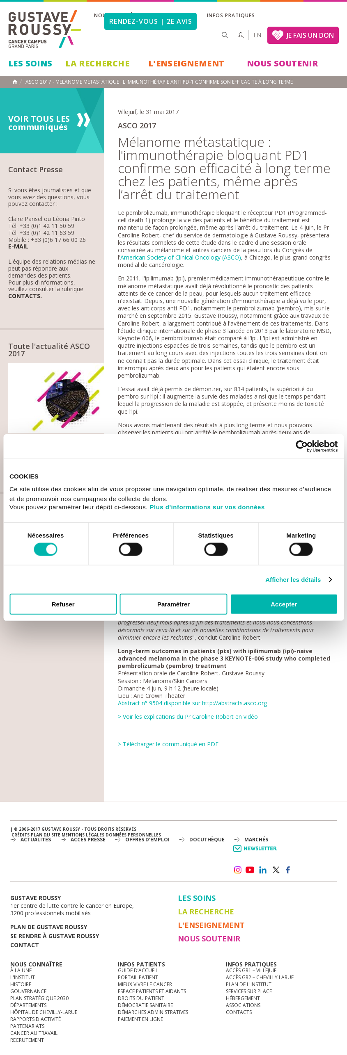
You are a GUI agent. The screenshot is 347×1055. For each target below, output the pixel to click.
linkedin (262, 870)
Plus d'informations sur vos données (207, 507)
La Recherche (97, 63)
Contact (24, 945)
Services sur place (249, 991)
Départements (28, 1005)
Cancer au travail (33, 1033)
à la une (21, 970)
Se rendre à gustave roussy (54, 936)
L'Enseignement (186, 63)
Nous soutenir (282, 63)
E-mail (18, 246)
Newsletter (256, 852)
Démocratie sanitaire (145, 1005)
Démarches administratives (153, 1012)
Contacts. (25, 296)
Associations (243, 1005)
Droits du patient (141, 998)
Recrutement (27, 1040)
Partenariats (27, 1026)
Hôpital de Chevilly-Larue (43, 1012)
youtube (250, 870)
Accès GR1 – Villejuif (251, 970)
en (257, 35)
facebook (288, 870)
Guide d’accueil (138, 970)
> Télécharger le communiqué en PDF (168, 744)
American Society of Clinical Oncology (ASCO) (180, 257)
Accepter (284, 604)
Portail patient (138, 977)
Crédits (20, 835)
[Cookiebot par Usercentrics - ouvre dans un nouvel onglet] (302, 446)
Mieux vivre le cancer (145, 984)
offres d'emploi (147, 839)
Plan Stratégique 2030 (39, 998)
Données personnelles (133, 835)
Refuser (63, 604)
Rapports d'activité (35, 1019)
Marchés (256, 839)
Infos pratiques (231, 15)
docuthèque (207, 839)
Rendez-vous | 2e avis (150, 21)
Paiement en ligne (140, 1019)
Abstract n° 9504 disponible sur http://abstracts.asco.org (192, 703)
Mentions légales (83, 835)
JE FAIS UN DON (310, 35)
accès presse (88, 839)
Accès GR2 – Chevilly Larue (260, 977)
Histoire (20, 984)
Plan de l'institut (248, 984)
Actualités (36, 839)
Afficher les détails (293, 579)
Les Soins (30, 63)
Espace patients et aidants (152, 991)
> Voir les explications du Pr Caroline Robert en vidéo (188, 716)
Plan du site (45, 835)
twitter (275, 870)
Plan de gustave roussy (48, 927)
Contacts (239, 1012)
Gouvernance (28, 991)
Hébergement (243, 998)
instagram (237, 870)
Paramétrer (173, 604)
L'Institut (22, 977)
